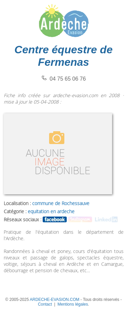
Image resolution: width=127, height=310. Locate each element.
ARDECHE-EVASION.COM (54, 299)
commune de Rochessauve (60, 203)
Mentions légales (73, 304)
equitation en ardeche (51, 211)
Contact (45, 304)
